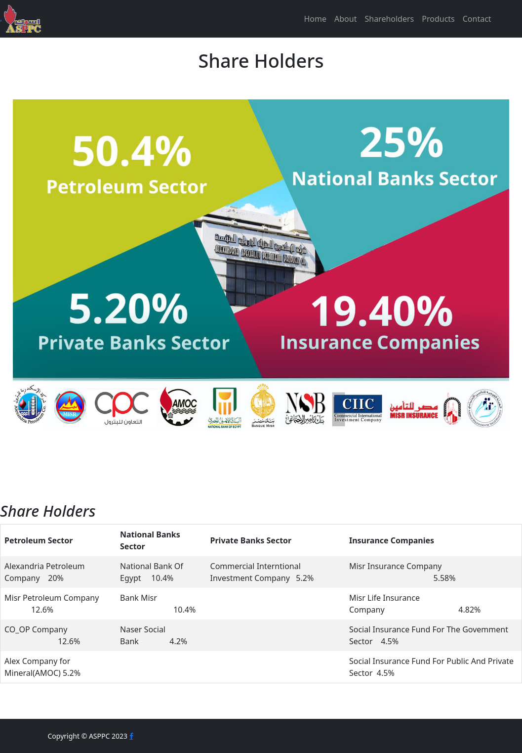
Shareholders (389, 18)
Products (438, 18)
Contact (477, 18)
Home (315, 18)
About (345, 18)
